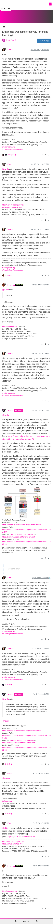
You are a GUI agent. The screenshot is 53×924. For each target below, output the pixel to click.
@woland (6, 775)
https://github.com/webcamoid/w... (22, 834)
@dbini (5, 825)
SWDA (10, 47)
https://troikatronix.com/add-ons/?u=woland (18, 534)
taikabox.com (7, 798)
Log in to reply (44, 38)
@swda (5, 166)
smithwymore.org (8, 144)
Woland (10, 408)
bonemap (11, 282)
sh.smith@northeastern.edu (12, 147)
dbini (9, 771)
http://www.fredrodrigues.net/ (13, 202)
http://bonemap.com (9, 324)
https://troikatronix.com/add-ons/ (22, 532)
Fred (9, 161)
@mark (6, 718)
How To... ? (11, 37)
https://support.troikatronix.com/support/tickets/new (21, 522)
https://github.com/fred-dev (12, 205)
